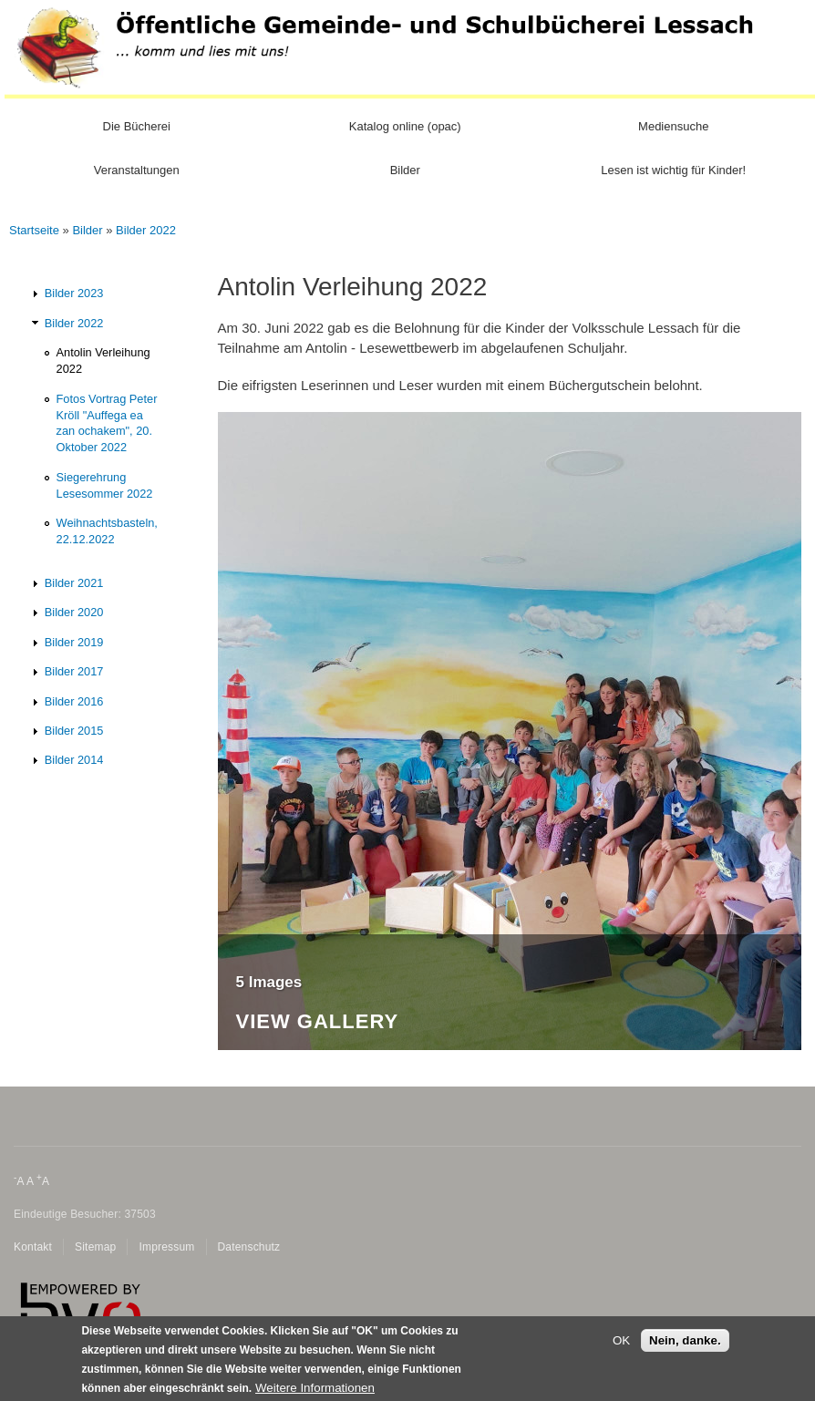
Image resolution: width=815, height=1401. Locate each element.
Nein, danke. (685, 1346)
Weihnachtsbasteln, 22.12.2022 (107, 531)
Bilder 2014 (74, 760)
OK (621, 1346)
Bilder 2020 (74, 612)
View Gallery (317, 1022)
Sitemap (95, 1247)
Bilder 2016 (74, 701)
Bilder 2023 (74, 293)
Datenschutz (249, 1247)
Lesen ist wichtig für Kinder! (673, 170)
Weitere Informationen (315, 1393)
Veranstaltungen (137, 170)
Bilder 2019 (74, 642)
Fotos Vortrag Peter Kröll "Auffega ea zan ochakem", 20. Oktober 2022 (107, 423)
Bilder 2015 (74, 730)
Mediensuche (673, 126)
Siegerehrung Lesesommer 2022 (105, 485)
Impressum (166, 1247)
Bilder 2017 (74, 671)
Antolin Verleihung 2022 (103, 360)
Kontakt (33, 1247)
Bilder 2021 (74, 583)
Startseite (34, 230)
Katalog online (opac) (405, 126)
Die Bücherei (136, 126)
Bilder (405, 170)
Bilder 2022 (146, 230)
